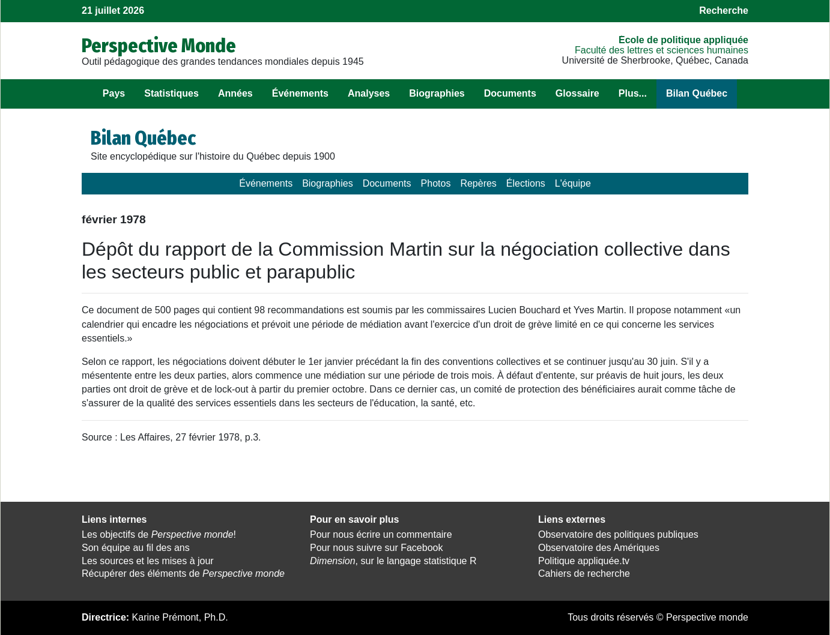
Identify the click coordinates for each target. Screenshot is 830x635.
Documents (510, 93)
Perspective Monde (159, 45)
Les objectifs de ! (159, 534)
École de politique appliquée (683, 40)
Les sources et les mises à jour (148, 561)
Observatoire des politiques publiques (618, 534)
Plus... (633, 93)
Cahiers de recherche (584, 573)
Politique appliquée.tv (583, 561)
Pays (114, 93)
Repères (478, 183)
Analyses (369, 93)
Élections (525, 183)
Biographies (436, 93)
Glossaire (577, 93)
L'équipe (573, 183)
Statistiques (171, 93)
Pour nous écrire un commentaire (381, 534)
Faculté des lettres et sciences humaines (661, 50)
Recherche (723, 10)
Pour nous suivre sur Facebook (376, 548)
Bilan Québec (696, 93)
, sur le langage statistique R (393, 561)
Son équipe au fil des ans (136, 548)
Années (235, 93)
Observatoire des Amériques (598, 548)
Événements (300, 93)
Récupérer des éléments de (183, 573)
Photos (436, 183)
